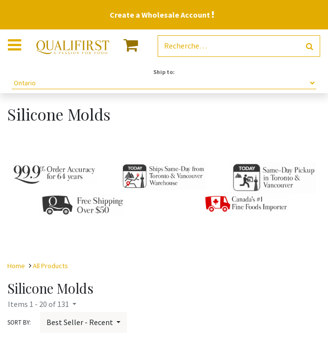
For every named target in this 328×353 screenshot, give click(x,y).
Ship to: (164, 72)
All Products (50, 265)
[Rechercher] (310, 46)
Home (16, 265)
